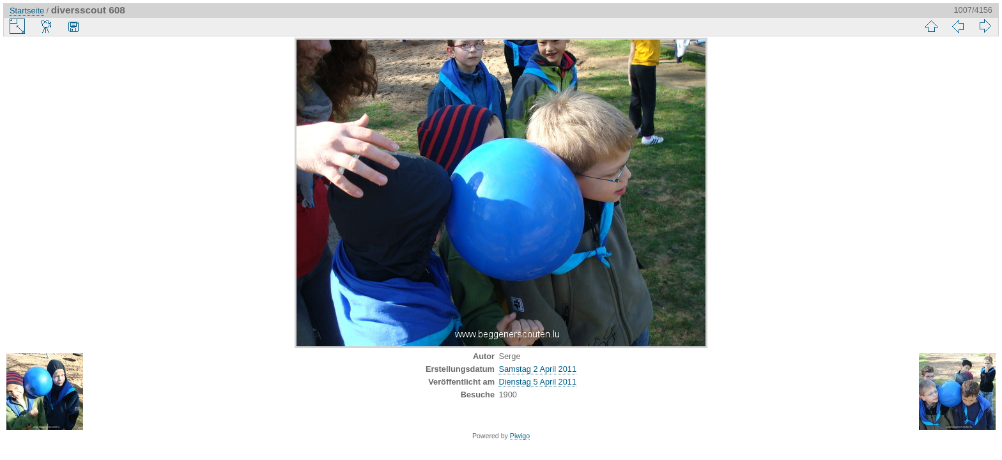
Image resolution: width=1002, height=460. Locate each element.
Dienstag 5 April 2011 (537, 382)
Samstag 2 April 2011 (537, 369)
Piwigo (520, 436)
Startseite (27, 10)
